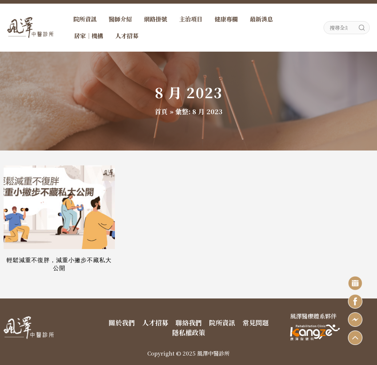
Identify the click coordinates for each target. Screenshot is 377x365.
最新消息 (261, 19)
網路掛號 (155, 19)
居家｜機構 (88, 36)
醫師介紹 (120, 19)
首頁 (161, 111)
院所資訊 (85, 19)
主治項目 (190, 19)
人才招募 (127, 36)
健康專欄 (226, 19)
